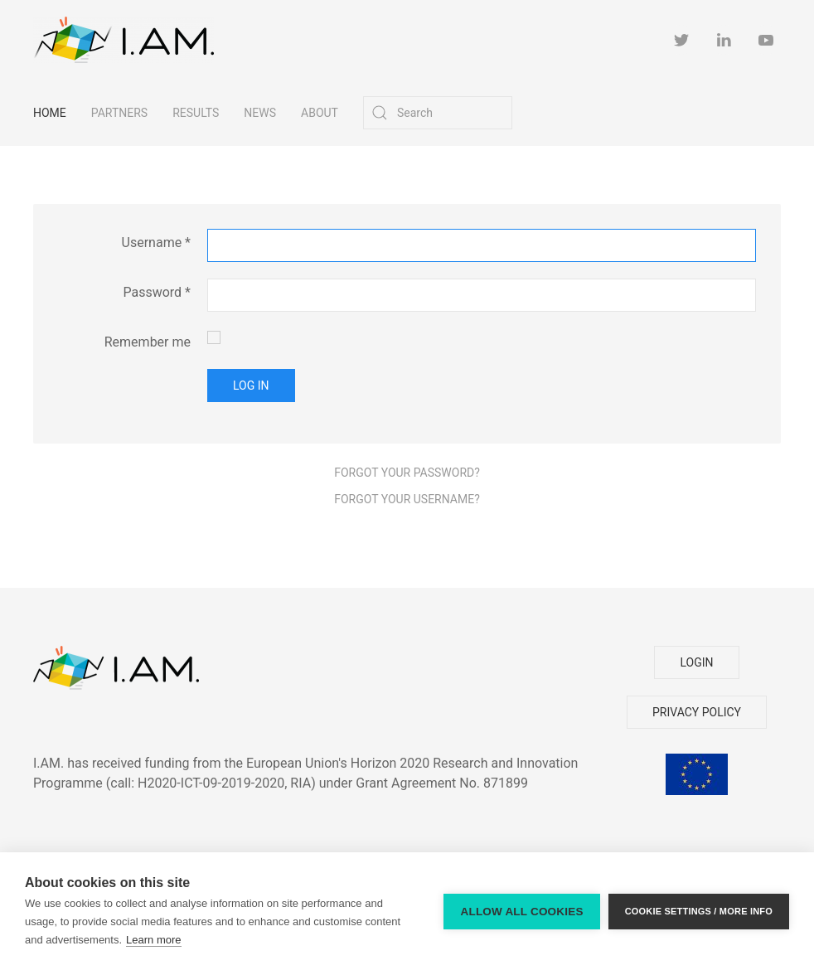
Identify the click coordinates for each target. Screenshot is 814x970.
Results (195, 112)
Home (49, 112)
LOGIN (696, 662)
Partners (119, 112)
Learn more (153, 940)
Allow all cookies (521, 911)
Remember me (147, 342)
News (260, 112)
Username (156, 242)
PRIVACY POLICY (696, 712)
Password (157, 292)
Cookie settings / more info (699, 911)
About (319, 112)
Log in (251, 385)
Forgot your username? (407, 499)
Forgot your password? (407, 472)
